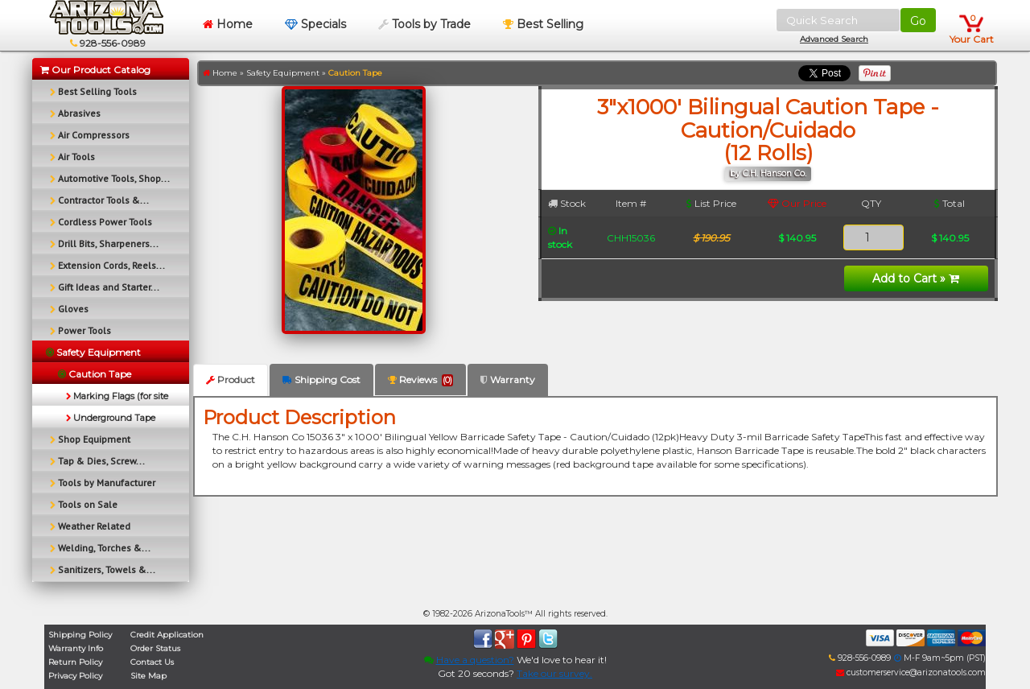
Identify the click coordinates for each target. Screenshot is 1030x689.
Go (918, 21)
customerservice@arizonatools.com (911, 672)
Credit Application (167, 634)
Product (230, 379)
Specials (315, 24)
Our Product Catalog (95, 70)
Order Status (155, 648)
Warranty (507, 379)
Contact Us (152, 662)
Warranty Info (75, 648)
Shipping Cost (321, 379)
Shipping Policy (80, 634)
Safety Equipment (282, 73)
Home (228, 24)
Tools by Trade (424, 24)
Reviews (420, 379)
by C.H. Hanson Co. (768, 173)
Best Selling (543, 24)
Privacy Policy (75, 675)
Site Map (148, 675)
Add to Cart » (915, 278)
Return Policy (75, 662)
